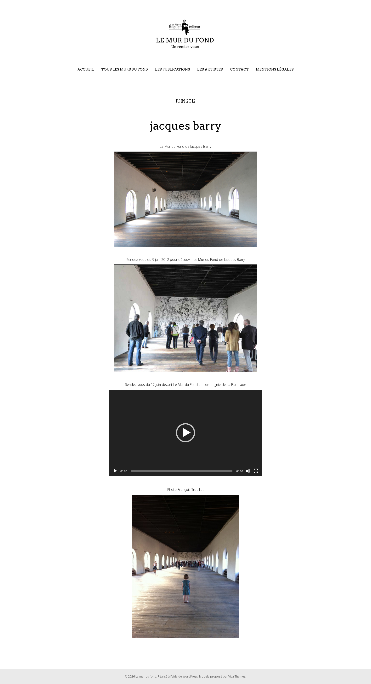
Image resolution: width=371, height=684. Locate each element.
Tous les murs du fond (124, 69)
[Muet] (248, 471)
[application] (185, 433)
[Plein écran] (255, 471)
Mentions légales (275, 69)
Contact (239, 69)
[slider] (182, 471)
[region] (185, 199)
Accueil (85, 69)
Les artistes (210, 69)
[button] (185, 432)
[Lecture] (115, 471)
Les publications (172, 69)
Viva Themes (236, 676)
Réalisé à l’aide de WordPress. (178, 676)
